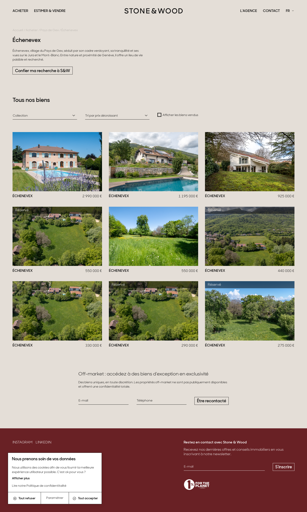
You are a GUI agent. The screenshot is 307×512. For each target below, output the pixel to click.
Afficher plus (21, 478)
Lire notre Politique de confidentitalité (39, 486)
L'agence (248, 11)
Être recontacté (211, 401)
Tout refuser (24, 498)
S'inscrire (283, 467)
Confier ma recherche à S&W (42, 71)
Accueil (18, 30)
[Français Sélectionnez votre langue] (290, 11)
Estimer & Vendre (50, 11)
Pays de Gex (49, 30)
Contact (271, 11)
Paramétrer (54, 498)
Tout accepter (85, 498)
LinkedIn (43, 442)
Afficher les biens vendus (180, 115)
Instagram (23, 442)
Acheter (20, 11)
